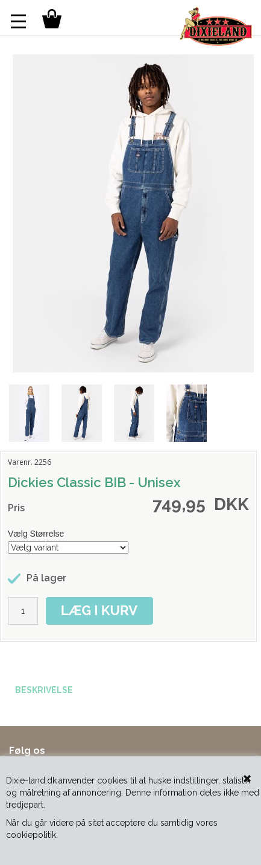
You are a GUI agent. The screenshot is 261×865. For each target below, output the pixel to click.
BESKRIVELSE (44, 690)
